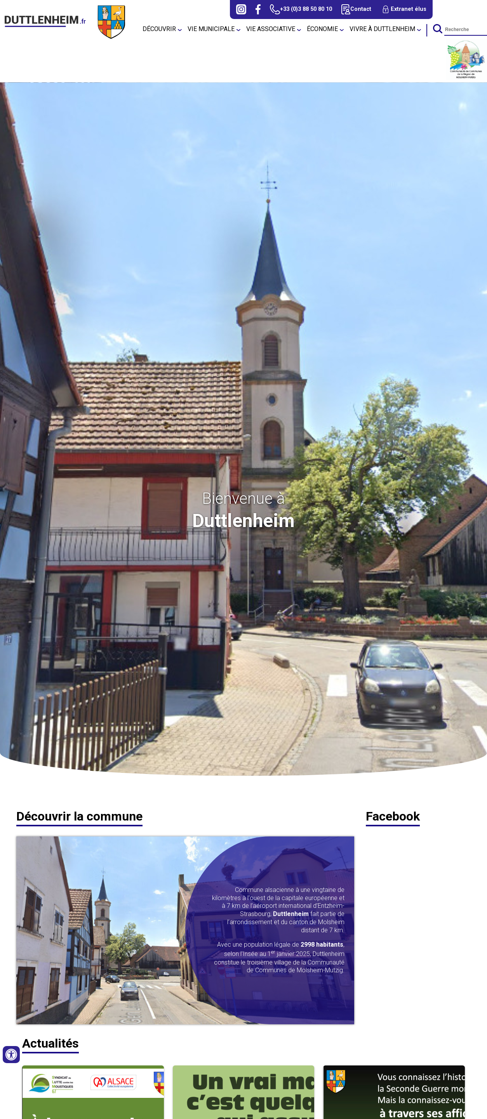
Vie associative (270, 29)
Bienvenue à (243, 498)
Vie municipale (211, 29)
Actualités (50, 1043)
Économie (322, 29)
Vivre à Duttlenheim (382, 29)
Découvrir (159, 29)
